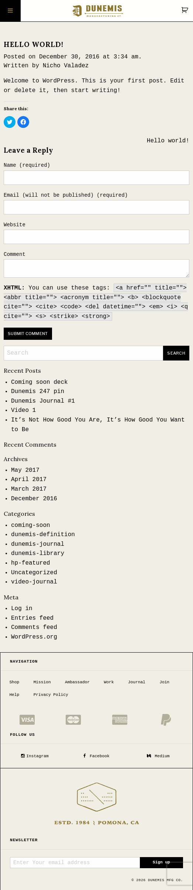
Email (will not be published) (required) (66, 195)
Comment (14, 254)
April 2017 (28, 479)
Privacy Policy (51, 694)
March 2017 (28, 489)
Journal (136, 681)
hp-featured (30, 563)
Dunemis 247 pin (37, 391)
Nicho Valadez (66, 65)
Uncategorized (34, 572)
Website (14, 225)
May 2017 (25, 470)
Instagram (34, 755)
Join (164, 681)
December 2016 (34, 498)
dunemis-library (37, 553)
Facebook (96, 755)
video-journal (34, 582)
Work (109, 681)
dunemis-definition (43, 534)
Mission (42, 681)
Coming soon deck (39, 382)
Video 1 (23, 410)
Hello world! (168, 141)
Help (14, 694)
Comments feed (34, 627)
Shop (14, 681)
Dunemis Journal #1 (43, 401)
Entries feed (32, 618)
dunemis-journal (37, 544)
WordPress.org (34, 637)
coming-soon (30, 525)
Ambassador (77, 681)
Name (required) (27, 165)
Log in (21, 608)
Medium (158, 755)
